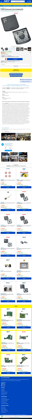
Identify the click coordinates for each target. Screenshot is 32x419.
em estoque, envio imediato (6, 51)
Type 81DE (25, 120)
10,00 (19, 183)
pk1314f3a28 (22, 104)
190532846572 (19, 270)
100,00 (19, 369)
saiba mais (6, 131)
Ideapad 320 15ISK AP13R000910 (13, 114)
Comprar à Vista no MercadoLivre (16, 76)
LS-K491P (2, 202)
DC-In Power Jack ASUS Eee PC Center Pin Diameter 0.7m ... (24, 249)
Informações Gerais (4, 403)
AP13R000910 (4, 115)
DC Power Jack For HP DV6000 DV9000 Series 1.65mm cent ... (7, 294)
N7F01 (18, 179)
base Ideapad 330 (14, 109)
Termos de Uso (3, 402)
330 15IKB (22, 120)
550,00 (3, 323)
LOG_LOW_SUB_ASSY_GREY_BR (11, 122)
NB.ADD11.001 (3, 342)
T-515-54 (18, 293)
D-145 (18, 247)
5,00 (2, 183)
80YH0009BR (18, 104)
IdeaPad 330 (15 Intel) (11, 110)
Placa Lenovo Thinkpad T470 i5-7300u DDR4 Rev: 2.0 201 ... (23, 343)
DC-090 (2, 270)
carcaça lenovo (21, 108)
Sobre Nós (3, 389)
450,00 (3, 369)
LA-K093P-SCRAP (19, 365)
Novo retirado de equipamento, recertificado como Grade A (10, 11)
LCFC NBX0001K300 (7, 113)
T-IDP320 (2, 247)
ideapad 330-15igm (5, 116)
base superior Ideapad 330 (21, 109)
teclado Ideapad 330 (8, 108)
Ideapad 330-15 (20, 116)
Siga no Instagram (8, 150)
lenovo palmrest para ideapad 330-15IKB (18, 119)
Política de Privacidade (23, 418)
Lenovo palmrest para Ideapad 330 (20, 106)
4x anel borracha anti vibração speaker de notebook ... (8, 180)
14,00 (19, 297)
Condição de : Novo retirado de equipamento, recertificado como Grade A (15, 87)
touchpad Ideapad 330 (15, 108)
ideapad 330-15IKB (14, 120)
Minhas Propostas (4, 409)
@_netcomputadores (9, 145)
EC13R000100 (21, 112)
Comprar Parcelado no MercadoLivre (16, 74)
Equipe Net (3, 390)
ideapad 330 (19, 120)
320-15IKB (16, 116)
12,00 (19, 251)
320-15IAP (9, 116)
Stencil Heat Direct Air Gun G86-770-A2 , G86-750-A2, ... (23, 272)
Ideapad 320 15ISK (25, 114)
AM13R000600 (9, 112)
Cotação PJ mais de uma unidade (26, 79)
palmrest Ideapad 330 (22, 107)
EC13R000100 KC (25, 112)
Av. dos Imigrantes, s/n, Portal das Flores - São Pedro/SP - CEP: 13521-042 (13, 414)
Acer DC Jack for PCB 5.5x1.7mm (6, 271)
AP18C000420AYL (16, 112)
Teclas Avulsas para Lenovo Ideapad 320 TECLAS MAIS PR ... (24, 203)
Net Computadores (5, 127)
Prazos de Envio (3, 398)
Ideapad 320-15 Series (9, 115)
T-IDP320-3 (27, 5)
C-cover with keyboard (23, 121)
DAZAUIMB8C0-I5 (19, 319)
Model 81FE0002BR (6, 121)
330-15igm (27, 115)
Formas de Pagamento (5, 399)
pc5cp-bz (25, 104)
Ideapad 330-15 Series (16, 115)
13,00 (19, 274)
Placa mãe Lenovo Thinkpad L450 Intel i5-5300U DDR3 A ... (8, 366)
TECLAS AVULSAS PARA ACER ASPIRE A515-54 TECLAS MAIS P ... (24, 294)
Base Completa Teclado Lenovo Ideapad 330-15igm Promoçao (19, 118)
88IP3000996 (17, 110)
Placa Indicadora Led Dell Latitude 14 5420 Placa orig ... (8, 203)
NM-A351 (2, 365)
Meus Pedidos (3, 408)
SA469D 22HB (21, 113)
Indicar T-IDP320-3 (26, 81)
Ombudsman (3, 412)
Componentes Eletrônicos (7, 5)
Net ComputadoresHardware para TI (9, 144)
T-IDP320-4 (19, 202)
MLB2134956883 (9, 119)
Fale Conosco (3, 394)
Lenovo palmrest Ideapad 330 (14, 107)
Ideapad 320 (20, 114)
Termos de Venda (4, 400)
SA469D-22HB (16, 113)
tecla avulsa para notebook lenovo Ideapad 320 (16, 103)
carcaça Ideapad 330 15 (7, 109)
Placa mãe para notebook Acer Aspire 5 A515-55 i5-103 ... (23, 321)
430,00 (19, 346)
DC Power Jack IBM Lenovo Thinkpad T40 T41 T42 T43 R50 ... (23, 180)
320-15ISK (13, 116)
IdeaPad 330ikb (6, 114)
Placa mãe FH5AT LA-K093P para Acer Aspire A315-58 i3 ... (7, 343)
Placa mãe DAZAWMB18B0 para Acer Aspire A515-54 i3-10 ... (7, 321)
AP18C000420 (25, 116)
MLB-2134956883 (4, 119)
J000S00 (2, 179)
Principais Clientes (4, 393)
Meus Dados (3, 407)
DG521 (12, 112)
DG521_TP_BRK (14, 104)
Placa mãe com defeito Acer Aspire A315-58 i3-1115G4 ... (23, 366)
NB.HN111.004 (3, 319)
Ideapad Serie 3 (5, 110)
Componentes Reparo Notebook (18, 5)
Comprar (15, 59)
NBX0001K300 (12, 113)
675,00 (19, 323)
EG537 (28, 116)
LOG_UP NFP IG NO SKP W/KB (23, 110)
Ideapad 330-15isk (23, 115)
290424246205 (3, 293)
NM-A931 (18, 342)
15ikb (24, 113)
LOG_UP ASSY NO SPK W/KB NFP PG (14, 121)
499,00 (3, 346)
